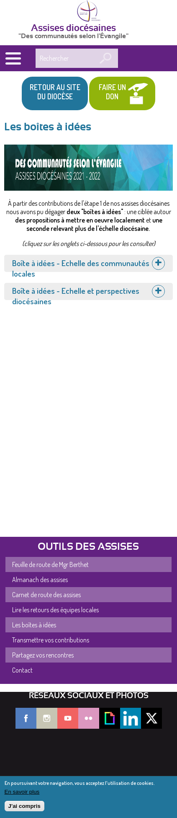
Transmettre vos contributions (50, 640)
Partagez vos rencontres (43, 655)
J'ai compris (24, 806)
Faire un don (112, 92)
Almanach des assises (40, 579)
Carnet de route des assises (46, 594)
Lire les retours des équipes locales (55, 610)
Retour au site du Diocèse (55, 92)
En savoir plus (22, 792)
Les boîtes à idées (34, 625)
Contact (22, 670)
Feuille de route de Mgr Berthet (50, 564)
